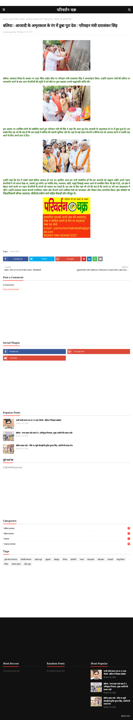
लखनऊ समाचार (67, 544)
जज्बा (82, 559)
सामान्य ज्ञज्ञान (16, 564)
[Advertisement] (66, 316)
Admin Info (125, 716)
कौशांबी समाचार (26, 559)
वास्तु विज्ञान (121, 559)
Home (5, 19)
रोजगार (67, 538)
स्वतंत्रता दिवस (14, 19)
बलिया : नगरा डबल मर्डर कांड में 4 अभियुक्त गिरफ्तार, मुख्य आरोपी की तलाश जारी (44, 433)
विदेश (6, 564)
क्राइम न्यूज (38, 559)
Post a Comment (11, 289)
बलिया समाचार (67, 528)
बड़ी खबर (101, 559)
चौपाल (65, 559)
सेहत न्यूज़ (27, 564)
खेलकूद (56, 559)
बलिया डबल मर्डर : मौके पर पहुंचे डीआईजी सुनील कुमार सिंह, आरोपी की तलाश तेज (44, 445)
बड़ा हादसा (90, 559)
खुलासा (48, 559)
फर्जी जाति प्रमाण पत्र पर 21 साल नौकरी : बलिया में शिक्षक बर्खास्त (38, 420)
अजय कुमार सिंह (10, 32)
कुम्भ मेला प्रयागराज (10, 559)
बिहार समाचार (67, 533)
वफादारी (110, 559)
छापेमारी (73, 559)
